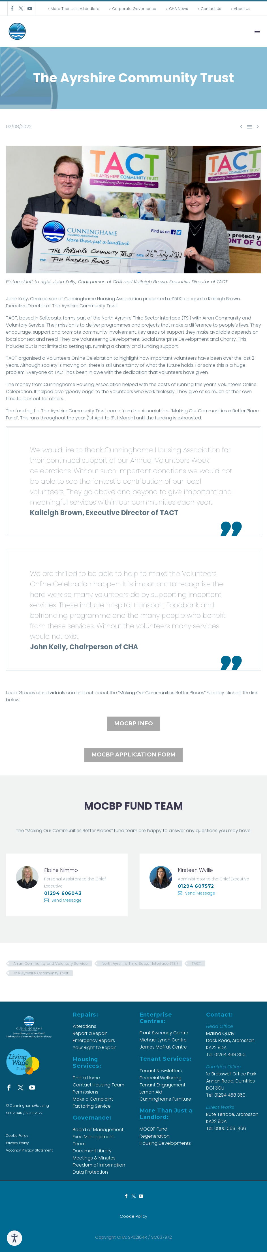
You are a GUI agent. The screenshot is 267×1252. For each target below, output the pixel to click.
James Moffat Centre (163, 1047)
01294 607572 (196, 886)
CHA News (178, 8)
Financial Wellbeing (160, 1078)
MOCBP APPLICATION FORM (133, 754)
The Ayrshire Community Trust (40, 973)
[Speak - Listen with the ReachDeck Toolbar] (14, 1238)
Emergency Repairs (94, 1040)
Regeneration (155, 1136)
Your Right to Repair (94, 1047)
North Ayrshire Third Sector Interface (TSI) (140, 963)
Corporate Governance (134, 8)
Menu (257, 31)
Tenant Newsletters (161, 1070)
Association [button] (108, 384)
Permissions (85, 1092)
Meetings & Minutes (94, 1158)
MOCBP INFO (133, 723)
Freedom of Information (99, 1165)
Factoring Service (92, 1106)
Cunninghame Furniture (165, 1099)
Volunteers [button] (230, 384)
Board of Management (98, 1129)
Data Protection (90, 1172)
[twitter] (21, 1087)
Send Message (67, 900)
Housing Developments (165, 1143)
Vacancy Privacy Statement (29, 1150)
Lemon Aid (151, 1092)
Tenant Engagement (162, 1085)
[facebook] (9, 1087)
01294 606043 (63, 893)
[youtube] (32, 1087)
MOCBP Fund (153, 1129)
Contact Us (211, 8)
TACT (196, 963)
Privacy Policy (17, 1142)
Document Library (92, 1151)
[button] (24, 411)
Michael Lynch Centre (163, 1040)
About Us (242, 8)
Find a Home (86, 1078)
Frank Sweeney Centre (164, 1033)
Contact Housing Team (98, 1085)
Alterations (84, 1026)
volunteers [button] (121, 391)
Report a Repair (90, 1033)
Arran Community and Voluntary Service (50, 963)
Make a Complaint (93, 1099)
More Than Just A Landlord (75, 8)
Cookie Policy (17, 1135)
